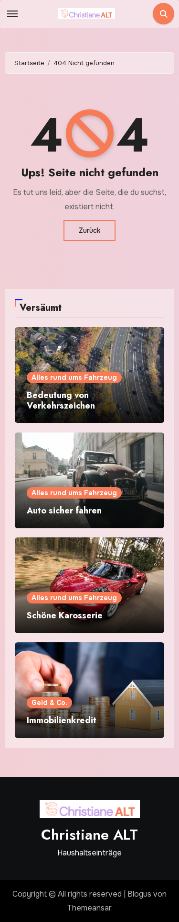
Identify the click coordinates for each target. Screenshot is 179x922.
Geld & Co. (49, 702)
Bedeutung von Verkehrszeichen (61, 400)
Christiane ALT (89, 834)
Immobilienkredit (61, 720)
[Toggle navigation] (12, 14)
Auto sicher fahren (64, 510)
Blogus (139, 894)
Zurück (89, 230)
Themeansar (89, 908)
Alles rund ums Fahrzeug (74, 377)
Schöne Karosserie (65, 615)
